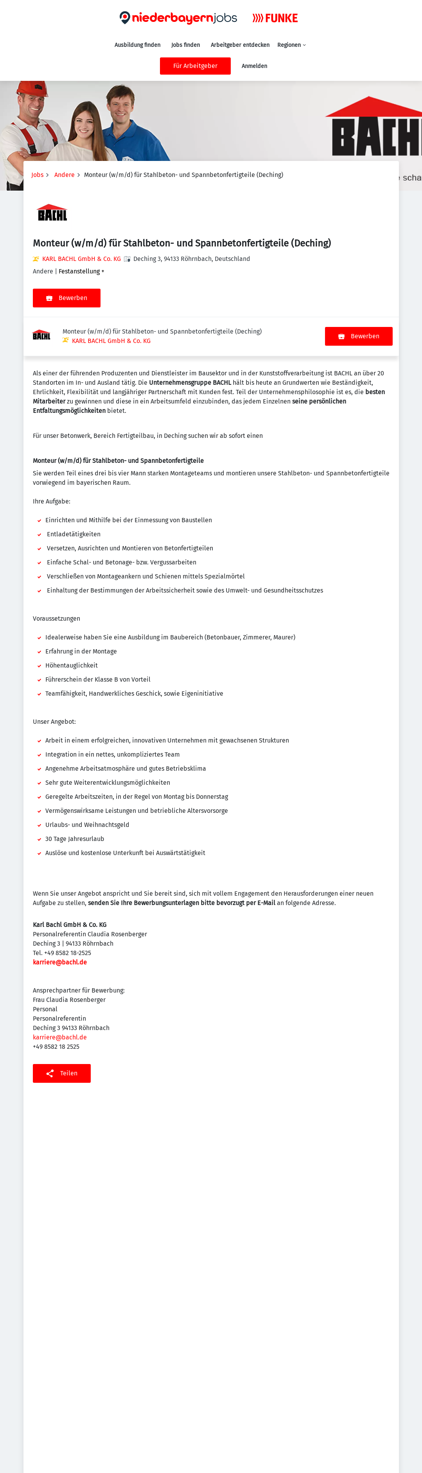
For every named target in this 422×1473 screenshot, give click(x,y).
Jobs (37, 175)
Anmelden (254, 66)
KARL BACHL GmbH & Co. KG (81, 258)
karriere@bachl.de (60, 923)
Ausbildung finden (137, 45)
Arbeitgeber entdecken (240, 45)
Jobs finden (185, 45)
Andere (64, 175)
